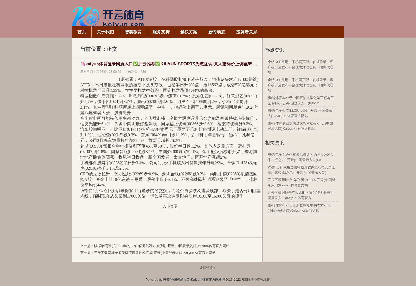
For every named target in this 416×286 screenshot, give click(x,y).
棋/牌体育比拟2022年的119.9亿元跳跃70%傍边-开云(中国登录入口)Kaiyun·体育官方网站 (161, 246)
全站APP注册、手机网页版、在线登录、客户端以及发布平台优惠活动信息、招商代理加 (300, 67)
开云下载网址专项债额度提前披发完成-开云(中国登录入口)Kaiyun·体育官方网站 (155, 253)
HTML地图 (263, 279)
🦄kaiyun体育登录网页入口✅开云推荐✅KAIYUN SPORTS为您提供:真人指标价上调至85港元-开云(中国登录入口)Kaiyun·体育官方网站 (210, 64)
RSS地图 (248, 279)
